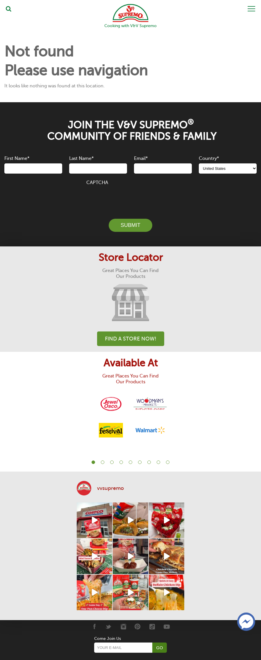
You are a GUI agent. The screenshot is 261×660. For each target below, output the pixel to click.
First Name (16, 158)
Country (209, 158)
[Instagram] (123, 626)
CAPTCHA (97, 182)
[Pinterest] (138, 626)
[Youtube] (167, 626)
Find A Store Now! (130, 339)
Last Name (81, 158)
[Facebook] (94, 626)
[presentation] (130, 198)
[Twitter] (109, 626)
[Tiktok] (152, 626)
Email (141, 158)
